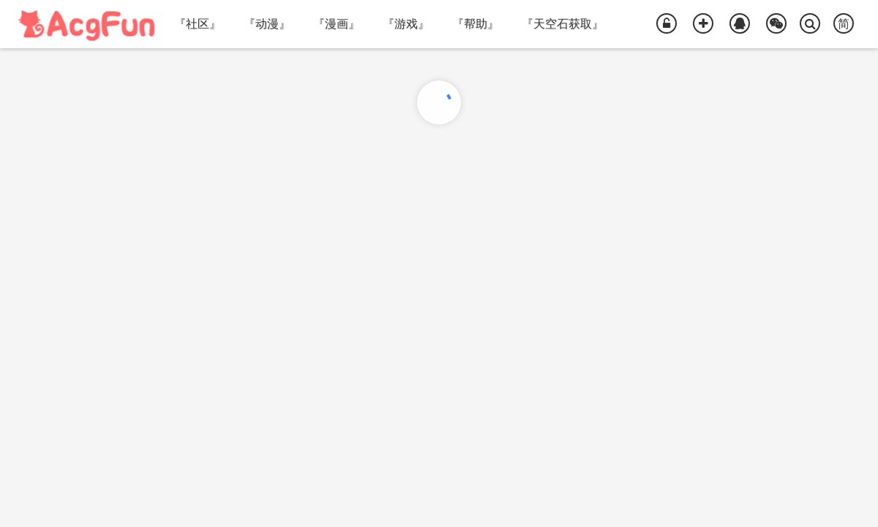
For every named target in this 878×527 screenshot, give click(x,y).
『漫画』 (336, 24)
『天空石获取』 (563, 24)
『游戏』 (406, 24)
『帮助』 (475, 24)
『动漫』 (267, 24)
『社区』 (197, 24)
